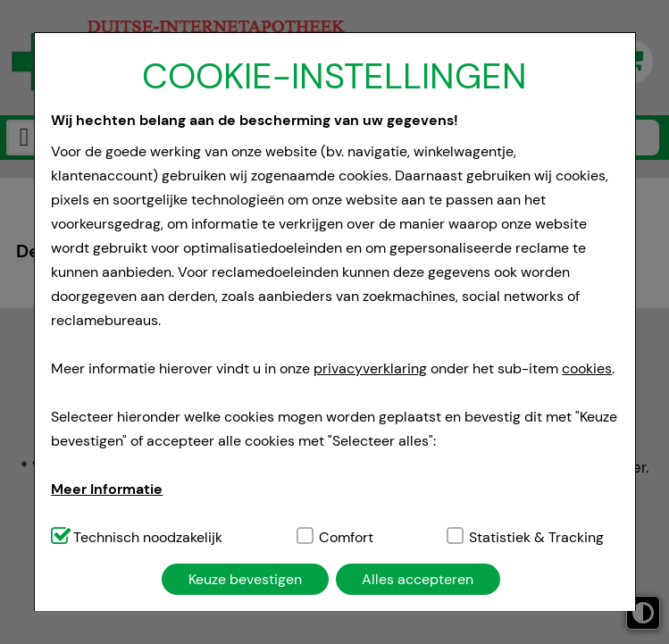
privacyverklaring (370, 368)
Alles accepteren (417, 579)
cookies (587, 368)
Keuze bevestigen (245, 579)
